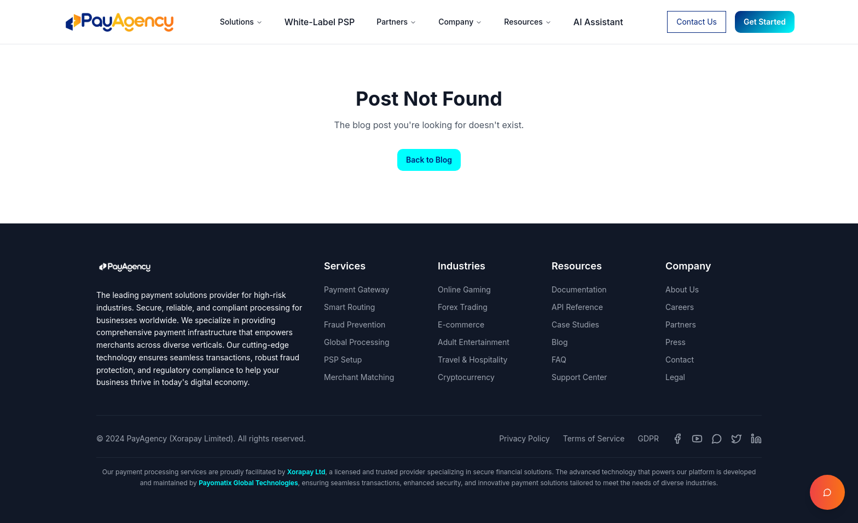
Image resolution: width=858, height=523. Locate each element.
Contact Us (696, 21)
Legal (675, 377)
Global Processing (357, 342)
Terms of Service (594, 438)
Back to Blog (429, 159)
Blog (560, 342)
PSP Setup (343, 359)
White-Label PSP (320, 21)
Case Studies (575, 324)
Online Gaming (464, 289)
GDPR (648, 438)
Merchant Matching (359, 377)
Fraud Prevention (354, 324)
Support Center (579, 377)
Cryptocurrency (466, 377)
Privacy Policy (524, 438)
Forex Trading (463, 307)
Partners (396, 21)
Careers (679, 307)
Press (675, 342)
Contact (679, 359)
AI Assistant (598, 21)
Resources (528, 21)
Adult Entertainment (473, 342)
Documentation (579, 289)
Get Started (765, 21)
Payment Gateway (356, 289)
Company (460, 21)
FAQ (559, 359)
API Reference (577, 307)
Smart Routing (349, 307)
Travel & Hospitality (472, 359)
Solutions (241, 21)
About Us (682, 289)
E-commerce (461, 324)
